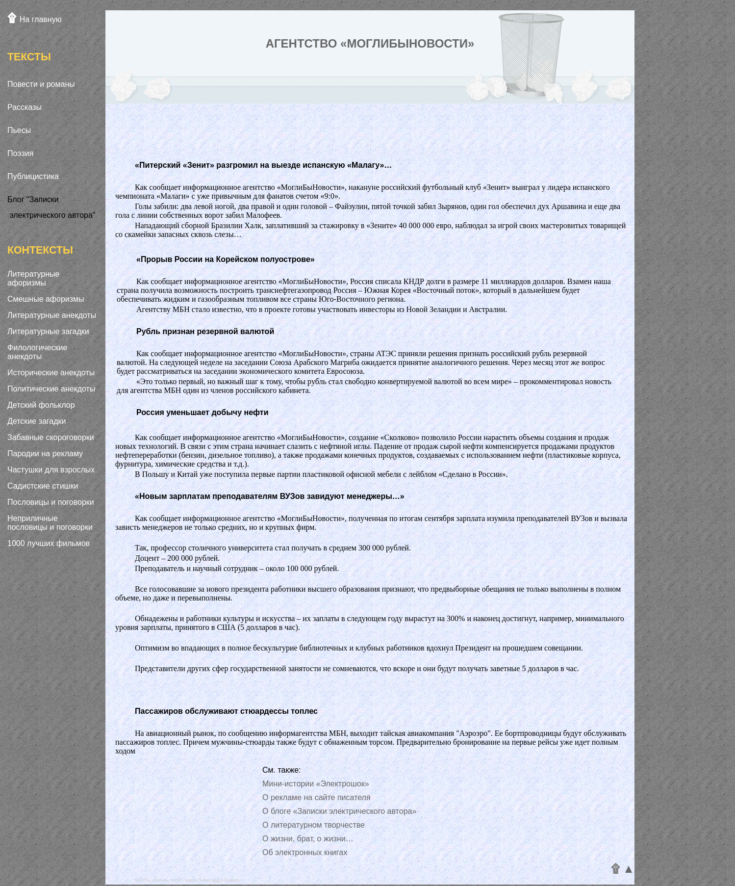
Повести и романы (41, 84)
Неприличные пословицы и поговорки (50, 522)
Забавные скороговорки (50, 437)
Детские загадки (36, 421)
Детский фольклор (41, 405)
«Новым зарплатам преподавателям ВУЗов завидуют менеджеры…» (270, 496)
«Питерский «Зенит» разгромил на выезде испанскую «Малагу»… (263, 165)
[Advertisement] (53, 702)
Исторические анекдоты (51, 372)
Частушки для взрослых (51, 470)
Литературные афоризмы (33, 278)
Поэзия (20, 153)
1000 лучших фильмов (48, 543)
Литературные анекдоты (51, 315)
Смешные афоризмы (45, 299)
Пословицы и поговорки (50, 502)
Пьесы (19, 130)
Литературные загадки (48, 331)
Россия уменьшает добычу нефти (202, 412)
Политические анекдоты (51, 389)
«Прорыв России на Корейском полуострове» (225, 259)
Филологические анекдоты (37, 352)
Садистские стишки (42, 486)
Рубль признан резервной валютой (205, 331)
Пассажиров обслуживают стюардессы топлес (226, 711)
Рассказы (24, 107)
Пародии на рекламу (45, 453)
